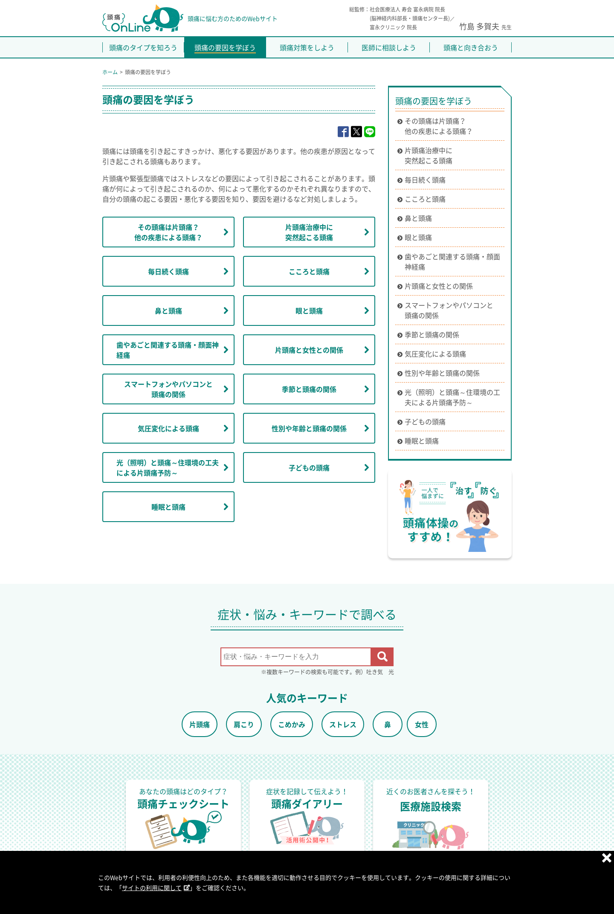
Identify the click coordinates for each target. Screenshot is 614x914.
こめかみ (291, 724)
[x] (356, 132)
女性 (422, 724)
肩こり (244, 724)
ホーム (110, 72)
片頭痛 (199, 724)
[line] (369, 132)
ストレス (342, 724)
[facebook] (343, 132)
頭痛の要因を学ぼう (433, 101)
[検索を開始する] (382, 656)
